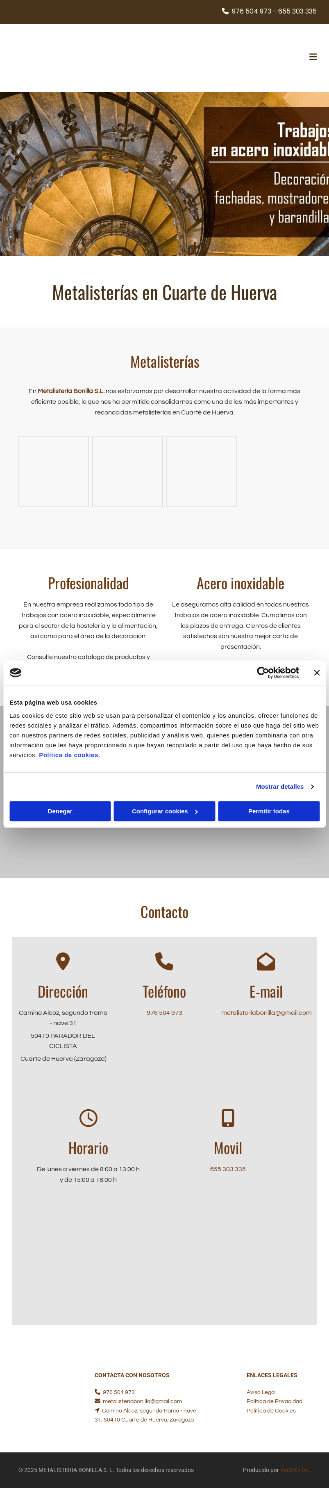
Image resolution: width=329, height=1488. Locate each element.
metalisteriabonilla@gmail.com (266, 1013)
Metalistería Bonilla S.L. (71, 391)
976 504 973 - (254, 11)
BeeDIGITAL (295, 1470)
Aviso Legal (261, 1392)
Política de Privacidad (274, 1401)
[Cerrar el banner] (317, 672)
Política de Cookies (271, 1411)
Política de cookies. (69, 754)
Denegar (60, 811)
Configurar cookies (165, 811)
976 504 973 (164, 1013)
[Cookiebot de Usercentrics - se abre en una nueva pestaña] (263, 672)
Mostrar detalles (280, 786)
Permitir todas (269, 811)
